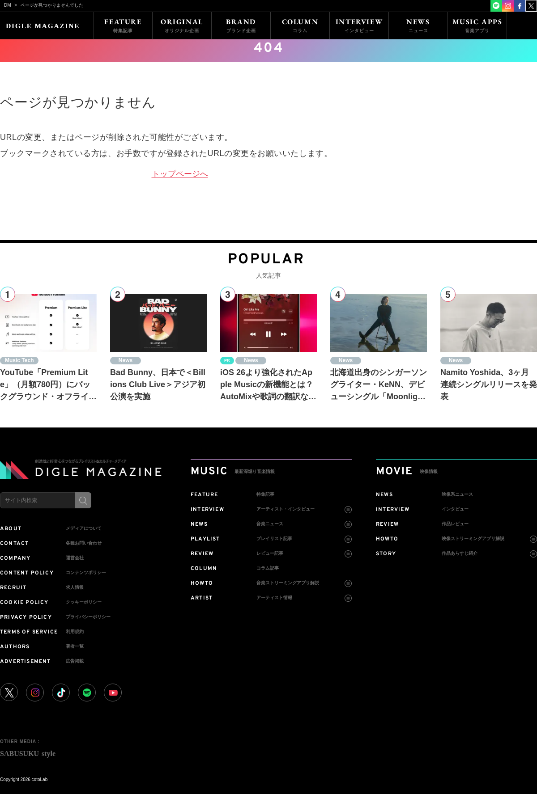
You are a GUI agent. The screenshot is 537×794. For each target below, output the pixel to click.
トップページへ (180, 173)
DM (7, 5)
